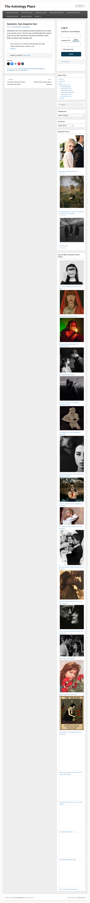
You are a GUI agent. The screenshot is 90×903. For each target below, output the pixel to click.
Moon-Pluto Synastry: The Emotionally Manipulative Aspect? (71, 402)
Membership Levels (26, 12)
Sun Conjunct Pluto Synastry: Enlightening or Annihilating (71, 503)
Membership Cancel (12, 16)
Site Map (61, 98)
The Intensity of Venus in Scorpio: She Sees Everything (71, 526)
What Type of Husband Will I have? (68, 171)
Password (64, 40)
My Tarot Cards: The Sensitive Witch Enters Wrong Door (71, 732)
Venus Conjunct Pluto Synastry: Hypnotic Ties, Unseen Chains (71, 631)
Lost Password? (65, 61)
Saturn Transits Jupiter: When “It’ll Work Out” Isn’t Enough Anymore (71, 772)
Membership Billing (26, 16)
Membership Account (12, 12)
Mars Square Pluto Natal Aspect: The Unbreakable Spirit (71, 344)
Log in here (26, 55)
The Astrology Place (20, 6)
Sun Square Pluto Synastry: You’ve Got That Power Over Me (71, 601)
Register (13, 49)
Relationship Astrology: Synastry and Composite (31, 68)
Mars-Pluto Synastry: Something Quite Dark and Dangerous (71, 567)
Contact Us (38, 16)
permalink (24, 70)
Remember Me (67, 49)
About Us (61, 79)
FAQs (60, 83)
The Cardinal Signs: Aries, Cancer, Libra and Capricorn (71, 802)
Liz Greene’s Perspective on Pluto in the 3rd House (71, 286)
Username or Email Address (70, 31)
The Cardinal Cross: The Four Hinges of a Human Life (71, 432)
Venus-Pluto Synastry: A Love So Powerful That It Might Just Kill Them (71, 474)
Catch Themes (81, 897)
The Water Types (63, 246)
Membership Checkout (73, 12)
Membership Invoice (40, 12)
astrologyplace (26, 27)
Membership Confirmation (57, 12)
